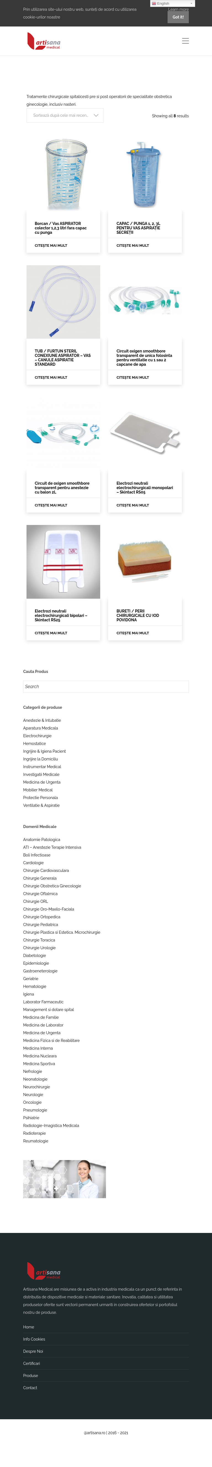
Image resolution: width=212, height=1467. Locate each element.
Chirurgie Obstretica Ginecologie (52, 886)
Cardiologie (33, 863)
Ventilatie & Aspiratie (41, 805)
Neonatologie (35, 1079)
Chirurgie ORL (35, 901)
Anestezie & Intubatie (42, 720)
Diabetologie (34, 955)
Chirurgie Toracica (39, 940)
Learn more (178, 9)
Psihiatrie (31, 1118)
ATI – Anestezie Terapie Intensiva (52, 847)
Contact (30, 1388)
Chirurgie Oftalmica (40, 894)
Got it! (178, 17)
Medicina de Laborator (43, 1025)
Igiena (28, 994)
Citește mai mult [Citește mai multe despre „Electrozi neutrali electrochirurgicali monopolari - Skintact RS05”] (132, 505)
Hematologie (34, 986)
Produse (30, 1375)
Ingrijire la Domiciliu (40, 759)
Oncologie (32, 1102)
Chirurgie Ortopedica (41, 917)
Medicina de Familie (41, 1017)
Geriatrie (30, 979)
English (160, 3)
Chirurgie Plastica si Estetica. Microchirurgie (61, 932)
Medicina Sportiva (39, 1064)
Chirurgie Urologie (39, 948)
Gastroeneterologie (40, 971)
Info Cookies (34, 1339)
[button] (65, 115)
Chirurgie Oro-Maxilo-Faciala (48, 909)
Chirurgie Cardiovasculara (46, 870)
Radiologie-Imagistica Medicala (51, 1125)
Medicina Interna (38, 1048)
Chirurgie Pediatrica (40, 924)
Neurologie (33, 1094)
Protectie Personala (40, 797)
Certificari (31, 1363)
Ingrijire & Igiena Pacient (44, 751)
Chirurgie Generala (40, 878)
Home (28, 1327)
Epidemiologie (36, 963)
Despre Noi (33, 1351)
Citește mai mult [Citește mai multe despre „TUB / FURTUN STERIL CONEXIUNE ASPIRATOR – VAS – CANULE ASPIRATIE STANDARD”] (51, 377)
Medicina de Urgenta (41, 782)
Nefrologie (32, 1071)
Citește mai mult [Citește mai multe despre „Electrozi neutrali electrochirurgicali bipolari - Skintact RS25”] (51, 633)
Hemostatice (34, 743)
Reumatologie (35, 1141)
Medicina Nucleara (40, 1056)
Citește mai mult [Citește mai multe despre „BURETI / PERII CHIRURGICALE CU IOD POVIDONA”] (132, 633)
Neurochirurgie (36, 1087)
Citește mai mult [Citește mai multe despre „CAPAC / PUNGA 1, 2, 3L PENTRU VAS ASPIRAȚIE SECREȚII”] (132, 245)
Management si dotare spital (48, 1009)
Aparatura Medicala (40, 728)
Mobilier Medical (38, 790)
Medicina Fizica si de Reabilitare (51, 1040)
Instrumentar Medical (42, 767)
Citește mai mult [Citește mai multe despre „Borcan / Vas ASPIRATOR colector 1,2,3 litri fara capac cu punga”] (51, 245)
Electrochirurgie (37, 736)
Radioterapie (34, 1133)
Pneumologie (35, 1110)
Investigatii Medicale (41, 774)
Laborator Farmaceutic (43, 1002)
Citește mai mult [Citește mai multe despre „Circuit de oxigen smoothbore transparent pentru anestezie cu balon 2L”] (51, 505)
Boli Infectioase (37, 855)
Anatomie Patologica (41, 839)
